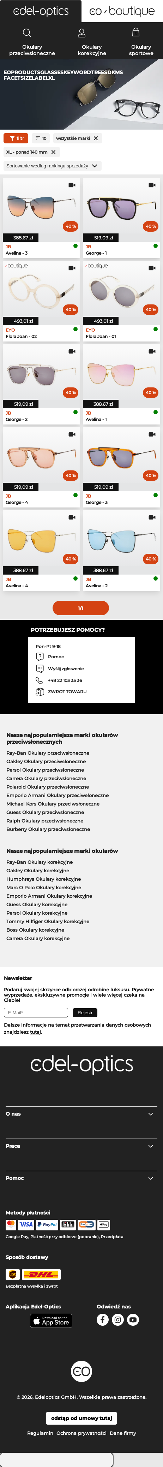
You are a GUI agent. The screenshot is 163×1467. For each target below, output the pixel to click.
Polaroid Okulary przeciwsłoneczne (47, 787)
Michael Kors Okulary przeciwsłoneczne (52, 804)
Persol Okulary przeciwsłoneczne (45, 770)
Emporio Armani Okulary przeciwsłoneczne (57, 795)
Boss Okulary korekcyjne (35, 930)
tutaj (35, 1032)
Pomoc (80, 1178)
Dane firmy (123, 1433)
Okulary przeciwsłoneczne (32, 50)
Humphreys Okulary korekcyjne (43, 879)
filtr (16, 138)
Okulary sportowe (141, 50)
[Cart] (136, 32)
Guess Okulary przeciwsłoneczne (45, 812)
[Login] (81, 32)
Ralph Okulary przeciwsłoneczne (44, 821)
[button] (41, 11)
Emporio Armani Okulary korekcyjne (49, 896)
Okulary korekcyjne (92, 50)
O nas (80, 1114)
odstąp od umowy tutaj (81, 1418)
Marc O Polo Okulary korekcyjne (43, 887)
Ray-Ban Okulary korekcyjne (39, 862)
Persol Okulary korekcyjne (36, 913)
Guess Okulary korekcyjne (36, 904)
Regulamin (40, 1433)
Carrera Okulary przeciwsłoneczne (46, 778)
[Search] (27, 32)
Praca (80, 1146)
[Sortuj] (52, 165)
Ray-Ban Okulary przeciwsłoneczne (47, 753)
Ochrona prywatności (81, 1433)
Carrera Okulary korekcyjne (38, 938)
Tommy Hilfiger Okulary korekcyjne (47, 921)
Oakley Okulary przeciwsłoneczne (46, 761)
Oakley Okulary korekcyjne (37, 870)
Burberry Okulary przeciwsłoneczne (48, 829)
